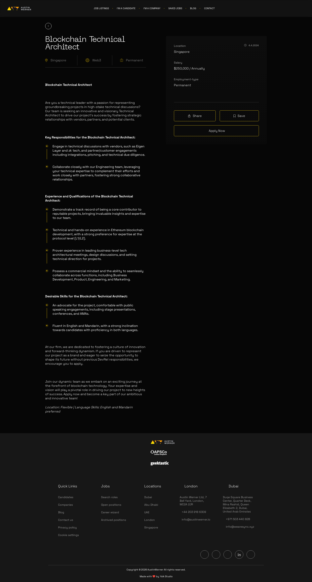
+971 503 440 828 (238, 519)
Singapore (151, 527)
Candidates (65, 497)
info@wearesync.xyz (240, 526)
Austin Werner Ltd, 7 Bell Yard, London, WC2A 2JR (193, 500)
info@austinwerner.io (196, 519)
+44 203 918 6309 (194, 512)
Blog (61, 512)
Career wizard (110, 512)
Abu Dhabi (151, 505)
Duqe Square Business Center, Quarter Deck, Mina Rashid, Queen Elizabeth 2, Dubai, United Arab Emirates (238, 504)
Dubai (148, 497)
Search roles (109, 497)
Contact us (65, 520)
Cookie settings (68, 535)
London (149, 520)
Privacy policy (67, 527)
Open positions (111, 505)
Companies (65, 505)
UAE (146, 512)
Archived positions (113, 520)
